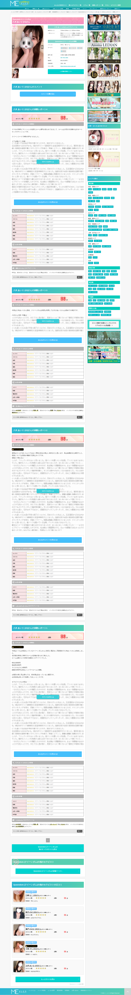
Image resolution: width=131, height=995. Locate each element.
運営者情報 (60, 990)
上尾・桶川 (110, 289)
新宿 (90, 198)
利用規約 (67, 990)
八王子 (95, 257)
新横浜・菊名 (96, 271)
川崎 (104, 271)
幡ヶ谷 (90, 210)
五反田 (90, 215)
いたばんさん (19, 820)
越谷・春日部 (101, 289)
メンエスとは (32, 990)
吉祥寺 (90, 252)
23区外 (96, 263)
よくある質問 (51, 990)
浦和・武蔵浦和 (103, 286)
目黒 (115, 189)
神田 (100, 226)
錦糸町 (90, 241)
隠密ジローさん (20, 268)
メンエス (107, 993)
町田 (90, 274)
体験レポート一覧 (97, 5)
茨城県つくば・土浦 (94, 315)
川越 (90, 289)
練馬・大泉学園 (106, 246)
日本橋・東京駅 (93, 226)
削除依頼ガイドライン (86, 990)
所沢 (94, 289)
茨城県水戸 (107, 312)
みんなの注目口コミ (60, 5)
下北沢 (96, 210)
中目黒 (90, 192)
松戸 (94, 300)
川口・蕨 (111, 286)
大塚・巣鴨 (92, 201)
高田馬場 (107, 198)
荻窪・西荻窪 (96, 246)
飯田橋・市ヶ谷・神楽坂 (95, 230)
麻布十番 (91, 221)
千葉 (90, 300)
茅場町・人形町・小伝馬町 (110, 230)
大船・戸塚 (92, 277)
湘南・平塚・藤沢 (98, 274)
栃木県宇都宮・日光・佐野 (96, 312)
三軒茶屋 (91, 207)
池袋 (113, 198)
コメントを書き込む (48, 94)
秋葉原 (105, 226)
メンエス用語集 (42, 990)
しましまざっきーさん (22, 606)
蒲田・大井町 (102, 215)
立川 (90, 257)
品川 (96, 215)
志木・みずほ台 (93, 292)
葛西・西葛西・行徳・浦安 (96, 303)
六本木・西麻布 (100, 221)
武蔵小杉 (114, 271)
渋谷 (90, 189)
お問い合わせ (75, 990)
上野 (90, 235)
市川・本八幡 (108, 303)
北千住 (95, 235)
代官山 (110, 189)
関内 (108, 271)
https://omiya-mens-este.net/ (68, 66)
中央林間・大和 (101, 277)
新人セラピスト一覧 (75, 5)
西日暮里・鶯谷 (103, 235)
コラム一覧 (86, 5)
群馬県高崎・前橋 (106, 315)
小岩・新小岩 (98, 241)
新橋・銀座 (113, 221)
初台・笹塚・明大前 (108, 207)
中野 (90, 246)
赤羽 (98, 201)
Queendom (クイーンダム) (22, 19)
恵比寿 (104, 189)
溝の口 (106, 274)
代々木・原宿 (96, 189)
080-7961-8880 (64, 57)
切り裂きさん (19, 406)
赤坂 (107, 221)
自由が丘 (98, 207)
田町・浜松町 (111, 215)
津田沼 (112, 300)
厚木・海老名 (113, 274)
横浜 (90, 271)
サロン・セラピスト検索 (113, 5)
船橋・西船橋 (101, 300)
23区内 (90, 263)
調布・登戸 (97, 252)
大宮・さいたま (93, 286)
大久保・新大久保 (98, 198)
